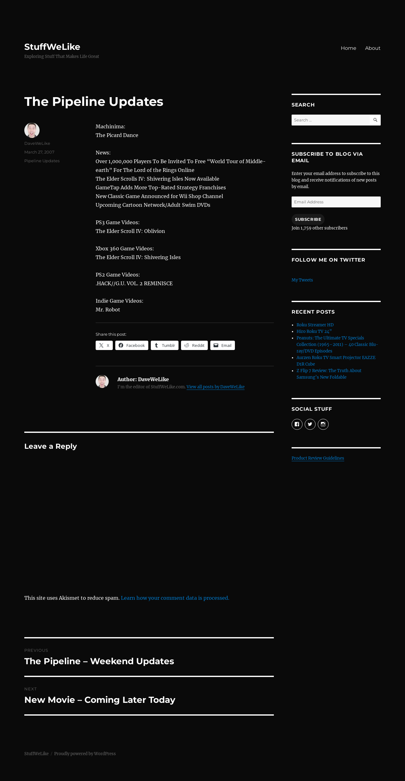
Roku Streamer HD (315, 325)
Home (348, 48)
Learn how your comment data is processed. (175, 598)
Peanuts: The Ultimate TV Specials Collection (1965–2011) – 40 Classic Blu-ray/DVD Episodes (337, 344)
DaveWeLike (37, 143)
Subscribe (308, 219)
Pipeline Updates (42, 160)
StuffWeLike (52, 46)
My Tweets (302, 280)
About (373, 48)
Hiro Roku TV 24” (314, 331)
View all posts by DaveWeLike (216, 387)
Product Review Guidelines (318, 458)
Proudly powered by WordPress (85, 753)
